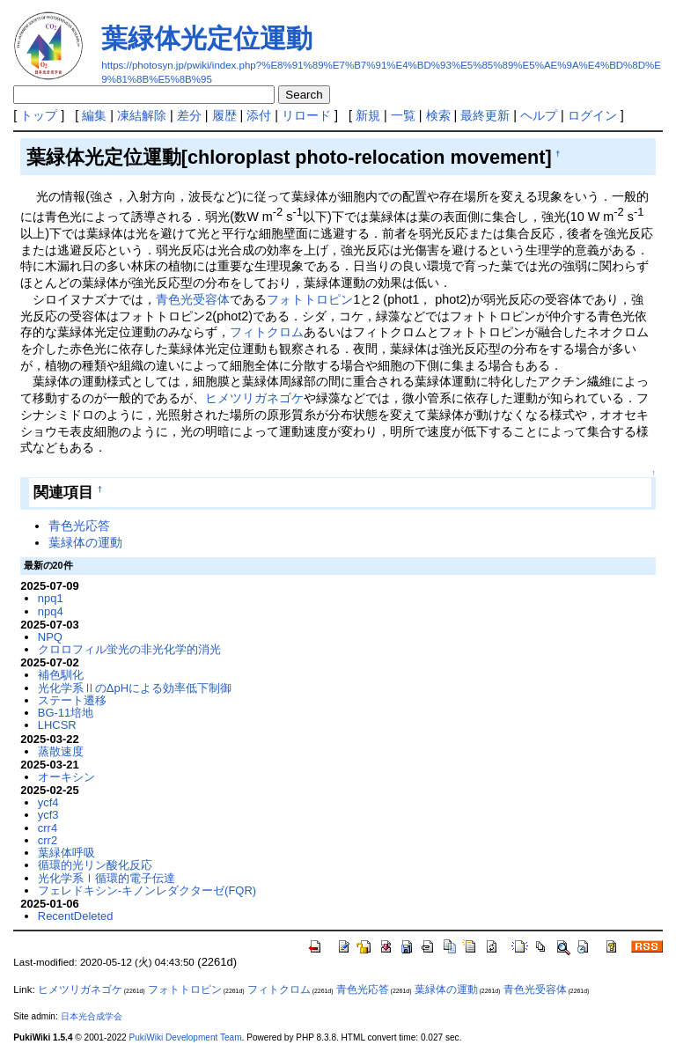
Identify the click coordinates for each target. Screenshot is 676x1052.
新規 (368, 115)
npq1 (50, 598)
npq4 (50, 611)
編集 (94, 115)
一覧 (403, 115)
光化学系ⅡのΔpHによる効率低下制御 (134, 688)
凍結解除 (141, 115)
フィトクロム (267, 332)
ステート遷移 (72, 700)
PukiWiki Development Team (185, 1037)
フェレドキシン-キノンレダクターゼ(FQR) (147, 890)
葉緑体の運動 (85, 542)
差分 (189, 115)
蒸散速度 (61, 751)
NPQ (50, 637)
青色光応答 (79, 526)
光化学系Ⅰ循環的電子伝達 (106, 878)
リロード (306, 115)
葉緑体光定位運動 (206, 38)
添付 (258, 115)
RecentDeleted (76, 916)
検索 (438, 115)
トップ (38, 115)
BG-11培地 (65, 712)
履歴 (224, 115)
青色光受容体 (193, 299)
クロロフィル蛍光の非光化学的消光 (129, 649)
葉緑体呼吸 (66, 852)
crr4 (47, 828)
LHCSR (57, 725)
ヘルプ (538, 115)
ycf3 (48, 814)
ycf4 (48, 802)
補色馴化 (61, 674)
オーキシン (66, 776)
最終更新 (485, 115)
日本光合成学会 (91, 1016)
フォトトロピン (310, 299)
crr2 (47, 840)
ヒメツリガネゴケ (254, 398)
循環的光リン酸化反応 (95, 865)
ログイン (592, 115)
